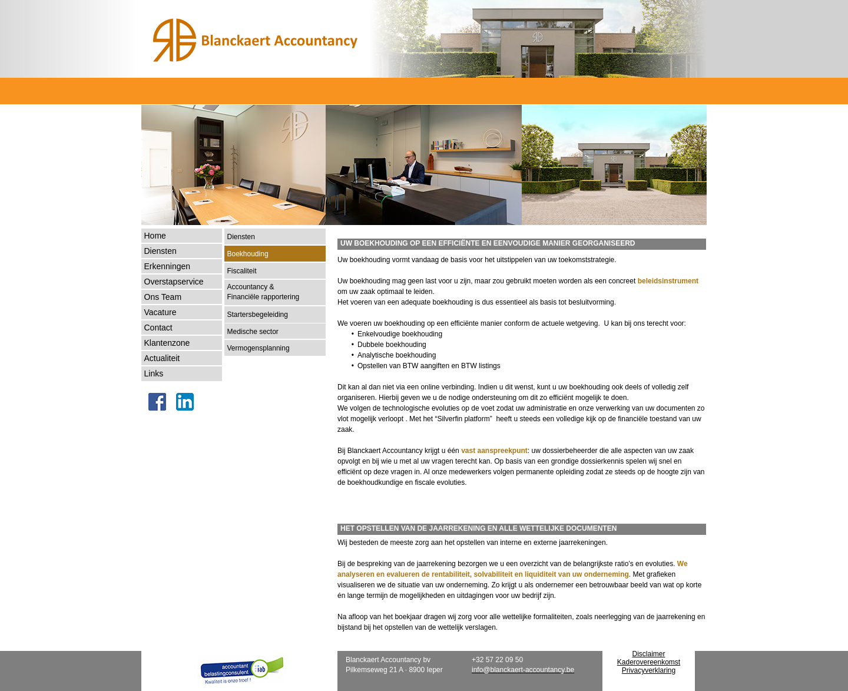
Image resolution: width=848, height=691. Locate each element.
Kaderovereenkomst (648, 662)
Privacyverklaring (648, 670)
